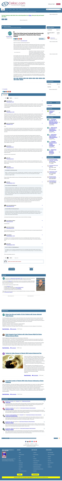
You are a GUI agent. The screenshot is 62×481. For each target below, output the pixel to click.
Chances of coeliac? (9, 409)
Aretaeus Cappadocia (13, 414)
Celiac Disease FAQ (50, 452)
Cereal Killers (19, 288)
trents (11, 421)
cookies (21, 477)
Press (34, 456)
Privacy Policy (27, 443)
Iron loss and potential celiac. (11, 415)
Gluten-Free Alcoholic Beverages (52, 151)
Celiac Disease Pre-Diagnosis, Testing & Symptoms (33, 414)
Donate (31, 269)
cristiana (12, 428)
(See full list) (58, 102)
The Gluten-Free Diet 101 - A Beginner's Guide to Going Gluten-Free (53, 121)
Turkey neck (7, 402)
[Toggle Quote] (5, 170)
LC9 (16, 421)
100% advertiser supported (8, 292)
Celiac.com (8, 286)
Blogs (14, 9)
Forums (7, 9)
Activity (27, 9)
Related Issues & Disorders (26, 401)
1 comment (13, 347)
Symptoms (49, 456)
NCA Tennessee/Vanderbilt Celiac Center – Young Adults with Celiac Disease (53, 160)
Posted (10, 124)
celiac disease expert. (24, 40)
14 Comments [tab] (5, 94)
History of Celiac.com (36, 460)
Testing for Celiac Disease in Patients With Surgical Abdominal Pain (23, 353)
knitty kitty (11, 401)
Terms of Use (20, 464)
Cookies (36, 443)
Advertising (34, 458)
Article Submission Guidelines (37, 464)
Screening (49, 458)
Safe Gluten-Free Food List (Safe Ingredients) (53, 136)
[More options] (42, 100)
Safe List (49, 464)
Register (20, 460)
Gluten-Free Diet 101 (50, 462)
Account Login (21, 462)
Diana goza (49, 105)
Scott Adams (9, 36)
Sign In (3, 19)
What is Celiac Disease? (51, 454)
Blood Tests (49, 460)
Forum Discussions (21, 454)
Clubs (17, 9)
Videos (10, 9)
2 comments (13, 394)
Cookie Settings (37, 477)
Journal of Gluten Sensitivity (19, 287)
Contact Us (32, 443)
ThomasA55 (21, 414)
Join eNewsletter (11, 269)
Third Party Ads (35, 462)
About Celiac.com (22, 9)
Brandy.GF (17, 401)
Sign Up (6, 19)
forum (30, 15)
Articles (3, 9)
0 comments (13, 329)
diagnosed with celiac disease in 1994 (16, 278)
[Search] (50, 9)
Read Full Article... (6, 329)
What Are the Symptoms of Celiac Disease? (53, 129)
